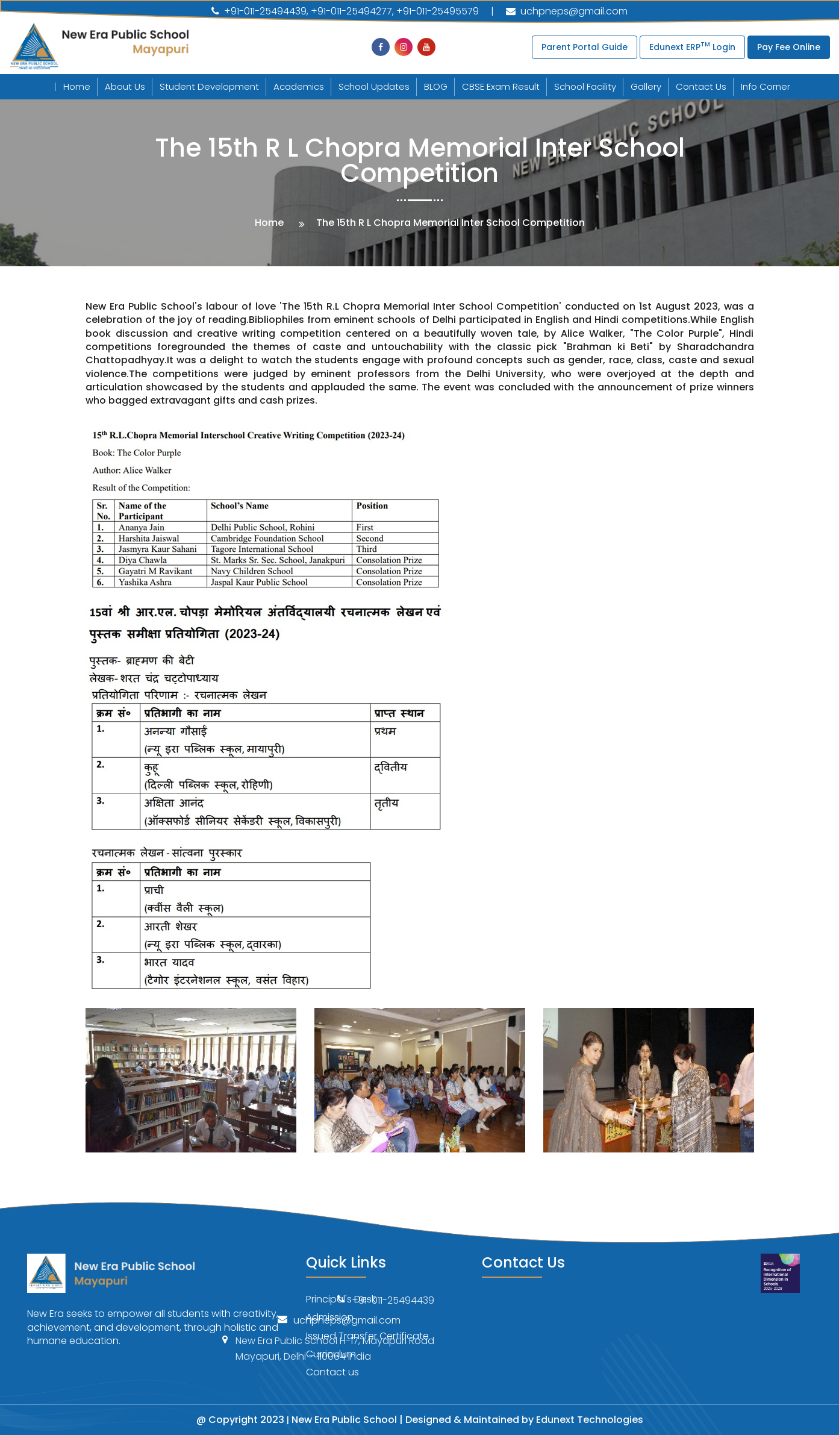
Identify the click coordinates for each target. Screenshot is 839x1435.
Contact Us (701, 86)
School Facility (585, 86)
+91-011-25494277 (351, 11)
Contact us (332, 1372)
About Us (125, 86)
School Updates (374, 86)
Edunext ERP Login (692, 46)
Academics (298, 86)
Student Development (209, 86)
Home (76, 86)
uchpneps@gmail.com (567, 11)
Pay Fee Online (788, 47)
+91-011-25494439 (259, 11)
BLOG (436, 86)
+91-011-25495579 (437, 11)
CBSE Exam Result (501, 86)
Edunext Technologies (589, 1420)
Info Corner (765, 86)
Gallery (646, 86)
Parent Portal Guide (584, 47)
